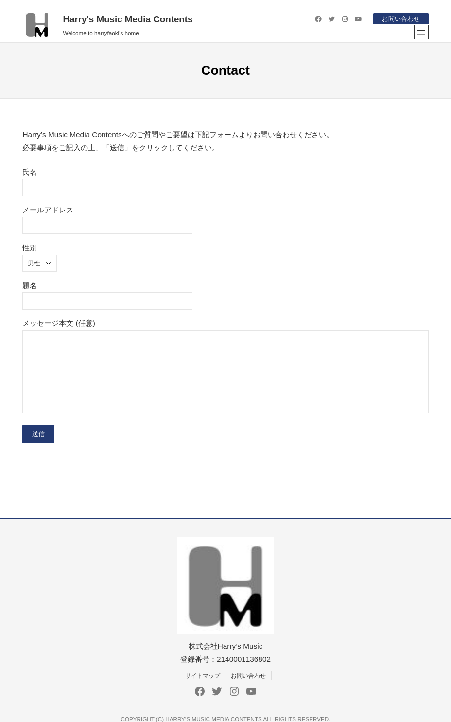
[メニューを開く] (421, 32)
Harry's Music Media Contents (127, 19)
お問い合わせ (401, 18)
